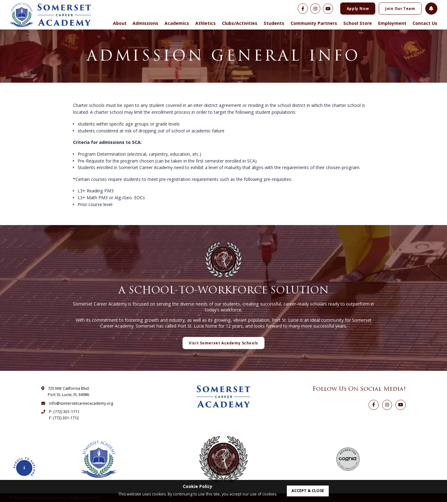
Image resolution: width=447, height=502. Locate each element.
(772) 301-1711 (66, 411)
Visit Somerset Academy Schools (223, 342)
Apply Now (358, 8)
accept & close (307, 490)
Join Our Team (400, 8)
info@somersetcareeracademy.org (81, 403)
